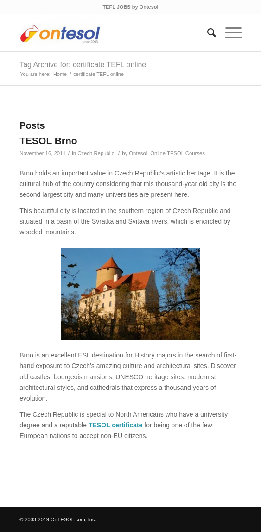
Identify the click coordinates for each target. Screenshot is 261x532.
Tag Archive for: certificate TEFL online (82, 65)
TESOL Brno (48, 140)
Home (60, 74)
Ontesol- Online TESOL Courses (167, 153)
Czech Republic (95, 153)
